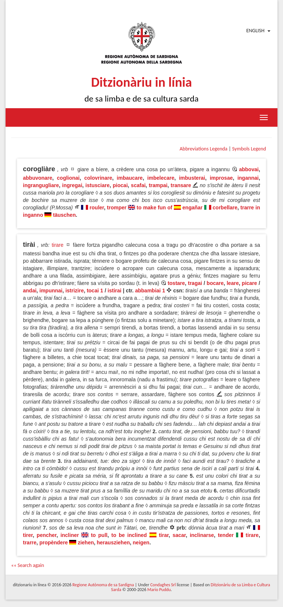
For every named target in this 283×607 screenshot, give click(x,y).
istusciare (97, 185)
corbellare (225, 207)
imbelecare (160, 178)
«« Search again (27, 565)
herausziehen (113, 542)
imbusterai (192, 178)
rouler (97, 207)
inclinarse (202, 535)
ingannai (248, 178)
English (255, 30)
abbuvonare (37, 178)
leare (233, 283)
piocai (120, 185)
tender (226, 535)
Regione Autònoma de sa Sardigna (103, 584)
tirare (58, 245)
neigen (141, 542)
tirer (28, 535)
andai (30, 290)
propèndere (53, 542)
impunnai (51, 290)
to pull (99, 535)
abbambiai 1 (150, 290)
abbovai (249, 169)
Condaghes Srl (163, 584)
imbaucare (130, 178)
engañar (192, 207)
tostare (176, 283)
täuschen (64, 215)
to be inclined (129, 535)
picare (249, 283)
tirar (163, 535)
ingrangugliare (41, 185)
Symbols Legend (249, 149)
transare (181, 185)
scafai (138, 185)
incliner (69, 535)
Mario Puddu (159, 589)
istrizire (74, 290)
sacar (179, 535)
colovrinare (98, 178)
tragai (195, 283)
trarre (30, 542)
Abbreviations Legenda (203, 149)
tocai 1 (95, 290)
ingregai (72, 185)
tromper (117, 207)
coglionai (68, 178)
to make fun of (154, 207)
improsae (221, 178)
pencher (47, 535)
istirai (114, 290)
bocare (215, 283)
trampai (158, 185)
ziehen (86, 542)
